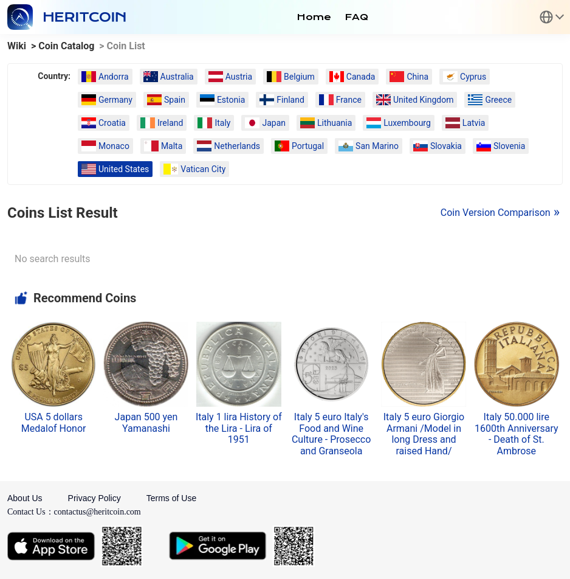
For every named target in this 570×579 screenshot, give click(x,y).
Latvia (465, 122)
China (409, 76)
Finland (281, 99)
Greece (490, 99)
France (340, 99)
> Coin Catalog (62, 46)
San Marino (368, 145)
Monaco (105, 145)
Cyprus (464, 76)
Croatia (103, 122)
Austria (230, 76)
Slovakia (437, 145)
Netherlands (228, 145)
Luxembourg (398, 122)
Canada (352, 76)
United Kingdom (415, 99)
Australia (168, 76)
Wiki (16, 46)
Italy (213, 122)
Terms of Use (171, 498)
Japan (265, 122)
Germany (106, 99)
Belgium (291, 76)
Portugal (299, 145)
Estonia (222, 99)
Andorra (105, 76)
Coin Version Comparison (496, 212)
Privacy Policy (94, 498)
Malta (163, 145)
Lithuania (326, 122)
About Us (25, 498)
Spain (166, 99)
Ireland (162, 122)
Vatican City (194, 169)
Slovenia (500, 145)
